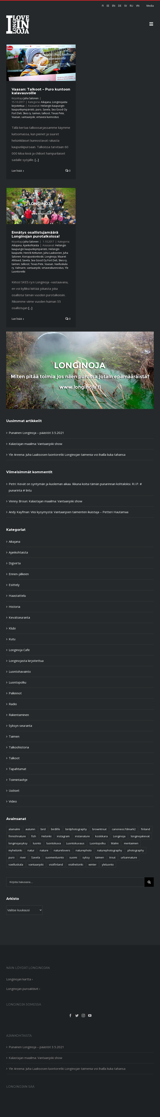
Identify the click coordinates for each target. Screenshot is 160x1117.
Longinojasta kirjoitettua (26, 661)
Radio (13, 704)
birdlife (55, 829)
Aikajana (46, 102)
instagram (63, 836)
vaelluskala (16, 864)
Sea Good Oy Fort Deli (44, 260)
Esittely (14, 585)
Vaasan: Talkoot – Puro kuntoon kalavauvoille (41, 91)
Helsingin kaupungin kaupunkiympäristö (39, 247)
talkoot (46, 113)
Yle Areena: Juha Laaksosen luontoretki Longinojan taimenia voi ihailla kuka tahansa (67, 454)
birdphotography (76, 829)
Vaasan (16, 117)
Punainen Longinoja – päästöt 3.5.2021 (36, 433)
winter (92, 864)
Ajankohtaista (31, 245)
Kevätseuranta (19, 617)
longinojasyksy (18, 843)
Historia (14, 606)
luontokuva (53, 843)
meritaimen (131, 843)
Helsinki (46, 836)
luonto (37, 843)
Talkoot (14, 758)
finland (145, 829)
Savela (46, 109)
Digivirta (15, 563)
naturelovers (62, 850)
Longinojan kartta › (19, 979)
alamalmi (14, 829)
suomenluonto (54, 857)
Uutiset (14, 790)
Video (13, 801)
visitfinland (56, 864)
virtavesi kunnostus (47, 117)
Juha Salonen (31, 98)
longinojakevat (140, 836)
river (23, 857)
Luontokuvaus (75, 843)
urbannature (129, 857)
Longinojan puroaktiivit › (23, 989)
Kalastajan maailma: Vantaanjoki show (35, 444)
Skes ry (27, 113)
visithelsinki (75, 864)
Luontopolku (17, 682)
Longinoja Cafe (19, 650)
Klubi (12, 628)
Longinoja (50, 256)
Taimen (14, 736)
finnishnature (17, 836)
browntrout (99, 829)
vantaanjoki (28, 117)
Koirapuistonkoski (33, 256)
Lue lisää (17, 170)
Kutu (12, 639)
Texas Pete (57, 113)
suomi (73, 857)
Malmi (115, 843)
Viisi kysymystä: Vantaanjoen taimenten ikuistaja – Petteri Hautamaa (79, 512)
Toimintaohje (18, 780)
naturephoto (84, 850)
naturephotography (109, 850)
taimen (36, 113)
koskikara (101, 836)
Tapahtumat (17, 769)
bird (43, 829)
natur (31, 850)
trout (112, 857)
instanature (82, 836)
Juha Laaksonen (53, 253)
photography (136, 850)
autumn (30, 829)
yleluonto (108, 864)
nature (44, 850)
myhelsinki (15, 850)
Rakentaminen (19, 715)
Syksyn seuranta (20, 725)
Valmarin (20, 268)
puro (38, 109)
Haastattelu (17, 595)
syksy (86, 857)
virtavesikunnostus (53, 268)
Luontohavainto (20, 671)
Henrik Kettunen (33, 253)
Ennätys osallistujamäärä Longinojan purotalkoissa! (36, 234)
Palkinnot (15, 693)
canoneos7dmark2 (124, 829)
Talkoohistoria (19, 747)
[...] (37, 160)
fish (33, 836)
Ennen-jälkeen (19, 574)
